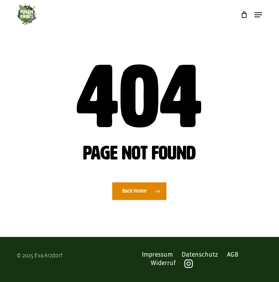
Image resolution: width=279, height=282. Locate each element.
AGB (233, 255)
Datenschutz (200, 255)
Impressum (157, 255)
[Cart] (244, 14)
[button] (258, 14)
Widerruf (163, 263)
